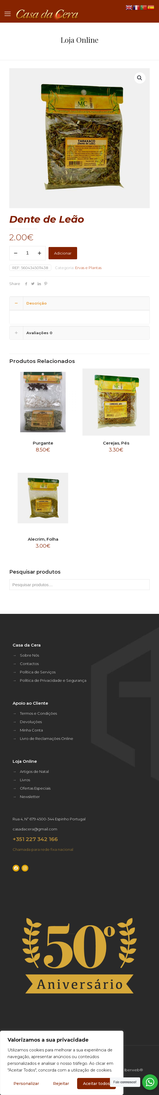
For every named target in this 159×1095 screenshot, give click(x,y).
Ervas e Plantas (88, 267)
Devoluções (31, 721)
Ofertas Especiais (35, 788)
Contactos (29, 663)
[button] (140, 78)
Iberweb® (133, 1070)
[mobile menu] (7, 14)
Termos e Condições (38, 713)
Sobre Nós (29, 655)
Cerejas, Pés (116, 443)
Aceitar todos (96, 1083)
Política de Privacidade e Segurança (53, 680)
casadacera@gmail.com (35, 829)
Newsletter (30, 796)
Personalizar (26, 1083)
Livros (25, 780)
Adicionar (63, 253)
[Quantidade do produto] (27, 253)
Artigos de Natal (34, 771)
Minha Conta (31, 730)
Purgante (43, 443)
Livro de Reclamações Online (46, 738)
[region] (61, 1063)
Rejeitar (61, 1083)
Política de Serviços (38, 672)
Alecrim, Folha (43, 539)
